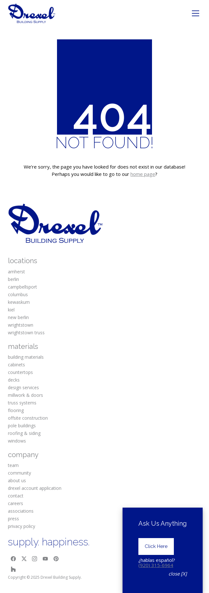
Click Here (156, 550)
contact (15, 496)
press (13, 519)
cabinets (16, 365)
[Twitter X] (24, 558)
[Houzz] (13, 569)
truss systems (22, 403)
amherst (16, 272)
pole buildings (22, 426)
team (13, 465)
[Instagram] (34, 558)
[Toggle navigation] (195, 13)
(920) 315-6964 (155, 568)
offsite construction (28, 418)
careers (15, 503)
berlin (13, 279)
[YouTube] (45, 558)
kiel (11, 310)
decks (14, 380)
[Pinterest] (56, 558)
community (19, 473)
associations (21, 511)
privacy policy (21, 526)
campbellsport (22, 287)
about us (17, 480)
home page (142, 174)
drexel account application (34, 488)
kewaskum (19, 302)
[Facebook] (13, 558)
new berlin (18, 317)
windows (17, 441)
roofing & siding (24, 433)
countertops (20, 372)
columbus (18, 294)
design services (23, 387)
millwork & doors (25, 395)
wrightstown (20, 325)
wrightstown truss (26, 333)
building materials (26, 357)
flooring (16, 410)
